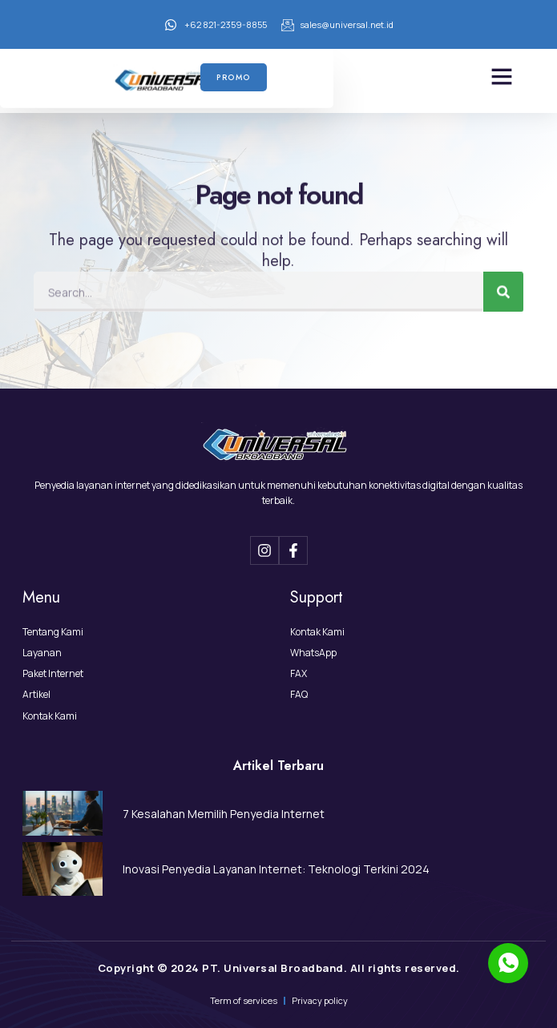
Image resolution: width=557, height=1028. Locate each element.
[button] (502, 76)
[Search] (503, 285)
